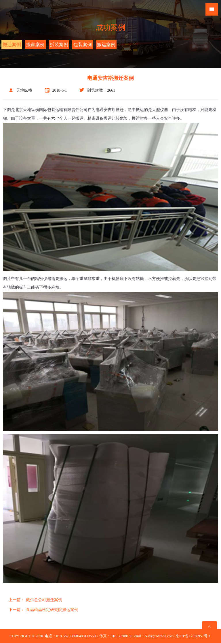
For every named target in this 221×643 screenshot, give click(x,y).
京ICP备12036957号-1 (193, 636)
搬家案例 (35, 44)
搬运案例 (106, 44)
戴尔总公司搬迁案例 (35, 600)
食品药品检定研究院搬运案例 (43, 610)
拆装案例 (59, 44)
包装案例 (82, 44)
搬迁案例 (12, 44)
